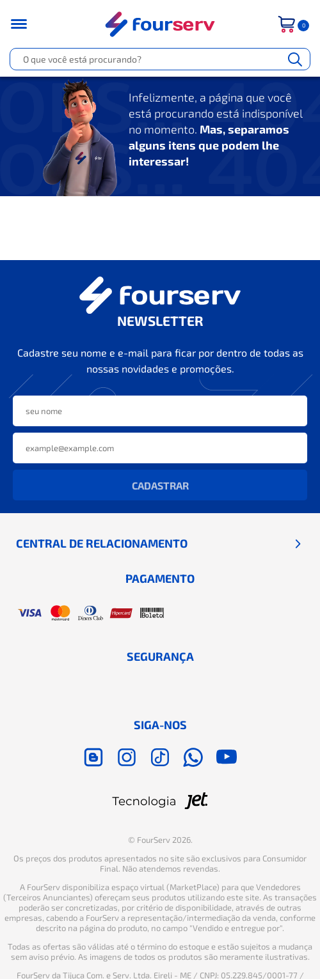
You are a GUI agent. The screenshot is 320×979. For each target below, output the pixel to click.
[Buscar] (295, 59)
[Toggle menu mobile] (27, 24)
